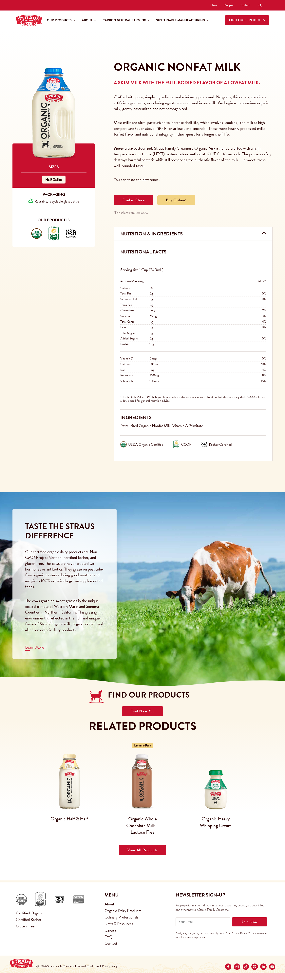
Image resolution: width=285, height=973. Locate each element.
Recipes (228, 5)
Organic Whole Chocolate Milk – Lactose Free (142, 825)
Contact (245, 5)
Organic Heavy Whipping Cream (216, 822)
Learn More (34, 647)
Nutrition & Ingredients (151, 233)
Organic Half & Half (69, 818)
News (213, 5)
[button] (260, 5)
